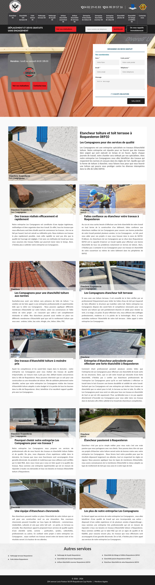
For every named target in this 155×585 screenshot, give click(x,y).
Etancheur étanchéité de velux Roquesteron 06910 (121, 562)
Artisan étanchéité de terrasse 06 (74, 19)
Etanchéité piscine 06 (120, 17)
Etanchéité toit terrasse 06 (23, 18)
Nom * (97, 58)
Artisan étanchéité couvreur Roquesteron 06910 (73, 562)
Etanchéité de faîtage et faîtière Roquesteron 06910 (122, 555)
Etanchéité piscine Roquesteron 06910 (117, 559)
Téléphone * (125, 68)
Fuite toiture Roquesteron (19, 559)
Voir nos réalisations (64, 29)
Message (98, 77)
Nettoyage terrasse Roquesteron (21, 556)
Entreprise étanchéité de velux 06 (110, 18)
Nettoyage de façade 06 (52, 18)
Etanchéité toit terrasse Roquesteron (69, 559)
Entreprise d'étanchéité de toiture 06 (86, 18)
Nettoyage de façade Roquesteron (69, 555)
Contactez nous (142, 17)
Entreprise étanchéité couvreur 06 (98, 18)
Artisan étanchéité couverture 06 (63, 19)
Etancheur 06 (12, 17)
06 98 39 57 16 (113, 7)
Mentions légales (101, 581)
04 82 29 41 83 (91, 7)
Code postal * (125, 58)
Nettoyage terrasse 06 (42, 17)
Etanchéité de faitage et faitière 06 (131, 19)
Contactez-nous (40, 86)
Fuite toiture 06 (32, 18)
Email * (97, 68)
